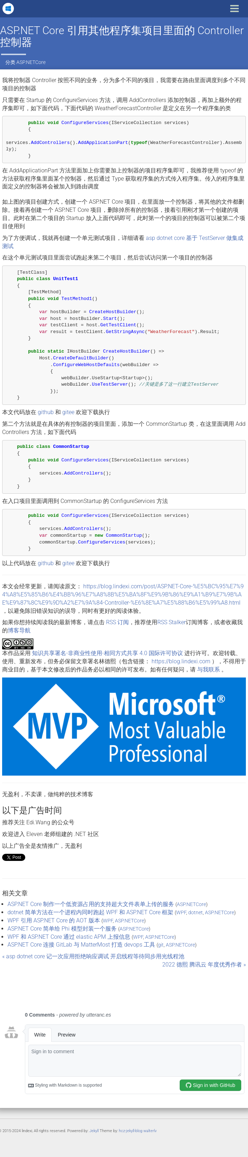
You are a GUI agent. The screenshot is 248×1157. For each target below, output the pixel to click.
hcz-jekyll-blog (130, 1131)
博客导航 (19, 630)
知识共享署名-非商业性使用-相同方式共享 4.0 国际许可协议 (107, 653)
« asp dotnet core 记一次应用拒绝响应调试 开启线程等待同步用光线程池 (93, 956)
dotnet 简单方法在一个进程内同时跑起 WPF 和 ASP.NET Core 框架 (90, 912)
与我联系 (208, 669)
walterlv (150, 1131)
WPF (181, 912)
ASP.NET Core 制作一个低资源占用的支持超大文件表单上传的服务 (90, 904)
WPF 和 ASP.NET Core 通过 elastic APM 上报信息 (68, 936)
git (161, 945)
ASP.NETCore (31, 62)
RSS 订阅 (117, 622)
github (46, 412)
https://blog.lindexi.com (181, 661)
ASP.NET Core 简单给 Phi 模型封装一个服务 (62, 928)
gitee (68, 412)
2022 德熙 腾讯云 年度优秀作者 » (204, 964)
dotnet (195, 912)
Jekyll (94, 1131)
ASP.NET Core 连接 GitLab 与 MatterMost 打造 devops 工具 (81, 944)
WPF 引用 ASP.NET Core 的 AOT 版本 (53, 920)
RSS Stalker (171, 622)
